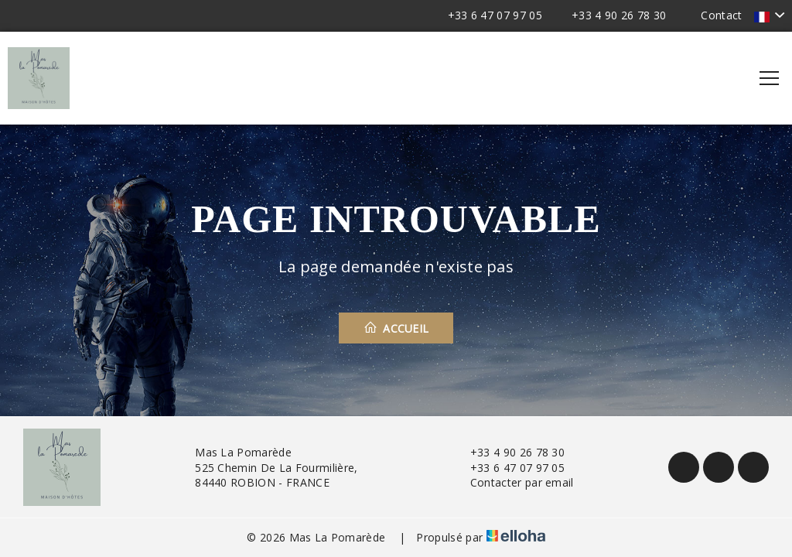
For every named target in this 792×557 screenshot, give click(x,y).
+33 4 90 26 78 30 (508, 452)
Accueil (396, 328)
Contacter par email (513, 482)
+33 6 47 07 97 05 (508, 467)
